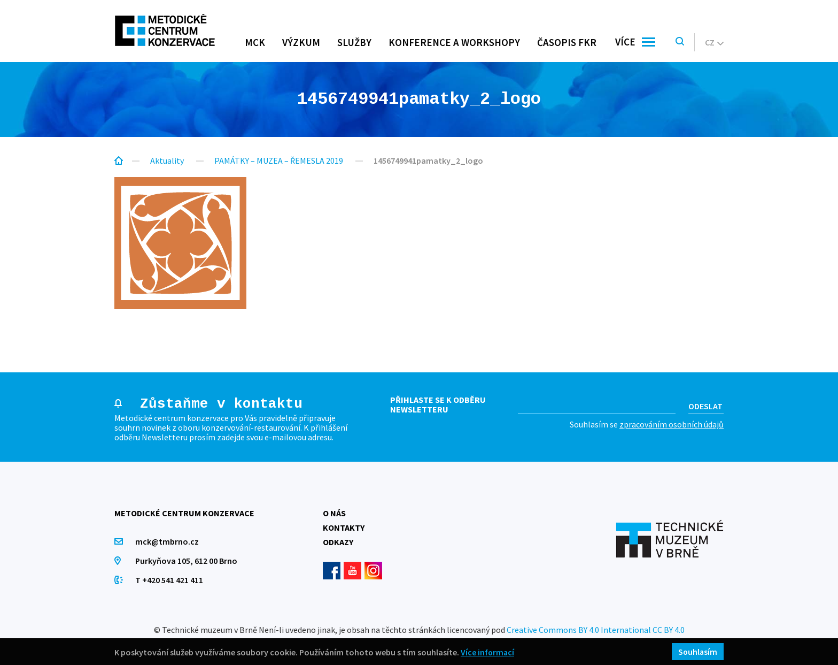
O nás (334, 513)
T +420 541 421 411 (170, 580)
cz (714, 42)
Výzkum (301, 42)
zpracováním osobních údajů (671, 424)
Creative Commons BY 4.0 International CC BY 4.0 (596, 629)
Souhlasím (697, 651)
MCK (255, 42)
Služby (354, 42)
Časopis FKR (566, 42)
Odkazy (338, 542)
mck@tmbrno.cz (167, 541)
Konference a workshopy (454, 42)
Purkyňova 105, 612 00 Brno (187, 560)
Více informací (488, 652)
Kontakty (343, 527)
